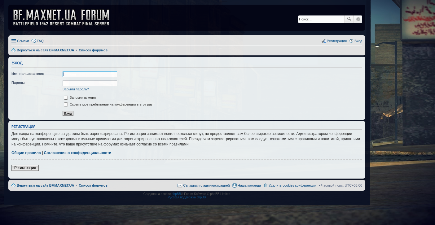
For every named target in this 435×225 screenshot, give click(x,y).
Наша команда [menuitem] (249, 185)
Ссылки (23, 41)
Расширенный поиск (358, 19)
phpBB (176, 194)
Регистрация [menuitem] (337, 41)
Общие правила (26, 153)
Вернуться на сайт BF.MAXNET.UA (45, 185)
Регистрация (25, 168)
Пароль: (18, 82)
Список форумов (93, 185)
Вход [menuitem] (358, 41)
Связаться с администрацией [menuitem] (206, 185)
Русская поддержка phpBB (187, 197)
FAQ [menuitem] (40, 41)
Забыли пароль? (76, 89)
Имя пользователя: (27, 74)
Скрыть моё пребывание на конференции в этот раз (108, 104)
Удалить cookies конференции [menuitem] (293, 185)
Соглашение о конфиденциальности (78, 153)
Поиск (349, 19)
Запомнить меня (80, 97)
